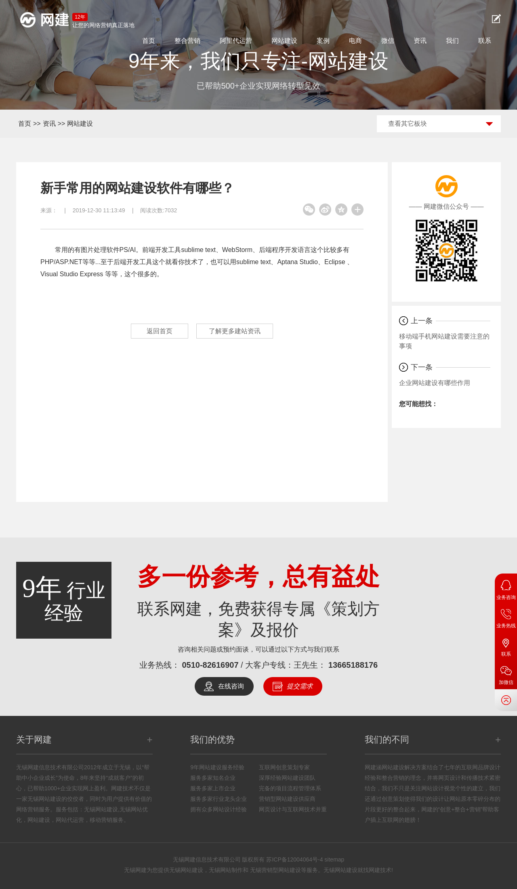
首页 (148, 40)
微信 (387, 40)
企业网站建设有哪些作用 (434, 382)
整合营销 (187, 40)
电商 (355, 40)
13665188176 (353, 664)
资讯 (420, 40)
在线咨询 (231, 686)
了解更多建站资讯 (235, 331)
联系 (484, 40)
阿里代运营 (236, 40)
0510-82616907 (210, 664)
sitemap (334, 859)
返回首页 (159, 331)
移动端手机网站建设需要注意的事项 (444, 341)
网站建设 (284, 40)
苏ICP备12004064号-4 (294, 859)
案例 (323, 40)
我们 (452, 40)
